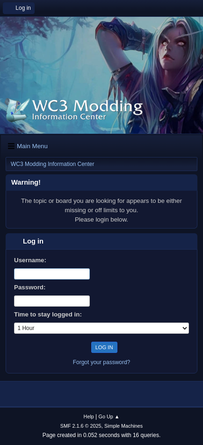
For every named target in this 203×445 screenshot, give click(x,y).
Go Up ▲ (109, 416)
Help (89, 416)
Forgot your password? (101, 362)
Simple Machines (123, 426)
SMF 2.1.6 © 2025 (81, 426)
